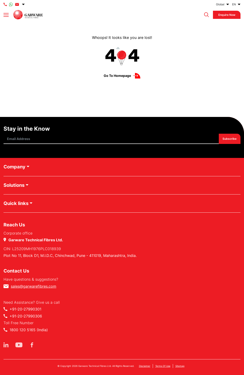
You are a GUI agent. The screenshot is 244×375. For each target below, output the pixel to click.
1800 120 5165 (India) (29, 329)
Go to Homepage (117, 76)
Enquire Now (226, 15)
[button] (205, 15)
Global (220, 4)
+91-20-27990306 (26, 316)
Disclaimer (144, 366)
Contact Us (16, 271)
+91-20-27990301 (25, 309)
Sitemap (179, 366)
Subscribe (230, 139)
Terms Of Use (162, 366)
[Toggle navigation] (6, 14)
